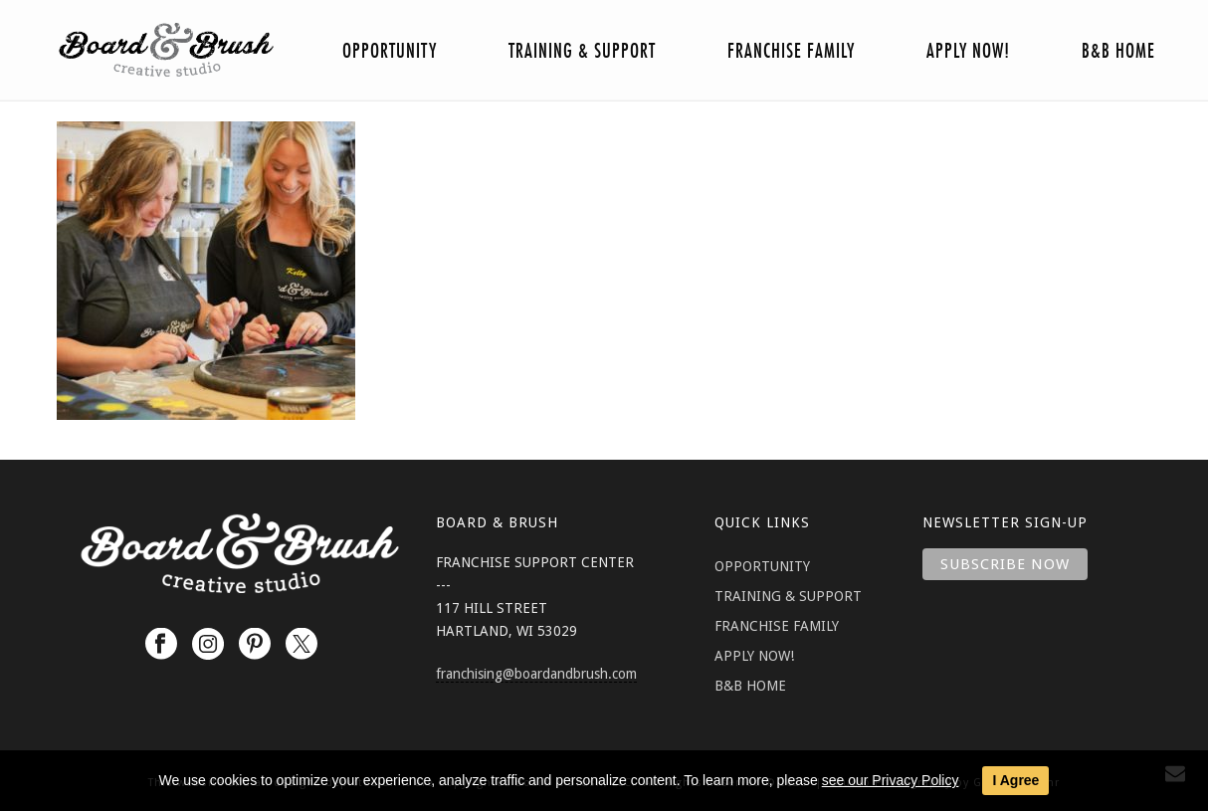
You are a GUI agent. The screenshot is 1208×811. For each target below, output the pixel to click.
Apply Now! (968, 51)
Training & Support (582, 51)
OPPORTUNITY (762, 566)
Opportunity (389, 51)
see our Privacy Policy (890, 780)
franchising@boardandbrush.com (536, 674)
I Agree (1015, 780)
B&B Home (1118, 51)
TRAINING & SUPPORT (788, 596)
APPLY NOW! (754, 656)
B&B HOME (750, 686)
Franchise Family (791, 51)
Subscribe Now (1005, 564)
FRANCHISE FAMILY (776, 626)
